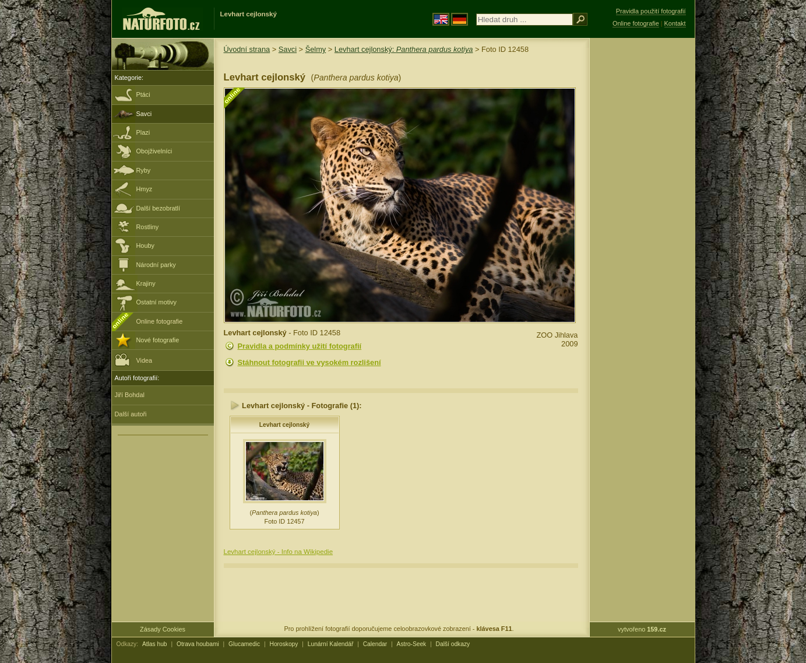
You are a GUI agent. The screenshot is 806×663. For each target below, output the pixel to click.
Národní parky (156, 264)
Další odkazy (453, 644)
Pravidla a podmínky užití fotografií (300, 346)
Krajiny (146, 283)
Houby (145, 245)
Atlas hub (154, 644)
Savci (144, 113)
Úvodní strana (247, 49)
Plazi (143, 132)
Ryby (143, 170)
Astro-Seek (412, 644)
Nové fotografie (157, 339)
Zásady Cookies (162, 629)
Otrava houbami (198, 644)
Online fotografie (159, 321)
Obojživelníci (154, 151)
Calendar (375, 644)
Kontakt (675, 23)
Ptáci (143, 94)
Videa (134, 359)
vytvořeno (642, 629)
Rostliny (147, 226)
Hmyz (144, 188)
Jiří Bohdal (130, 394)
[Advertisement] (642, 224)
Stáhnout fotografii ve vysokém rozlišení (309, 362)
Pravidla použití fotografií (651, 11)
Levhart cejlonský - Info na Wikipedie (278, 551)
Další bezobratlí (158, 208)
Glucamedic (244, 644)
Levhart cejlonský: (404, 49)
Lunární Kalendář (331, 644)
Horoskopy (284, 644)
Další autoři (131, 414)
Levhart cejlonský (284, 425)
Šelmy (315, 49)
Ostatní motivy (156, 302)
